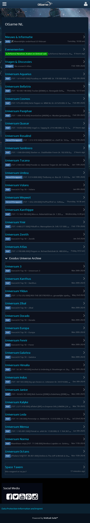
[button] (4, 4)
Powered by (45, 518)
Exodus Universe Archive (25, 258)
